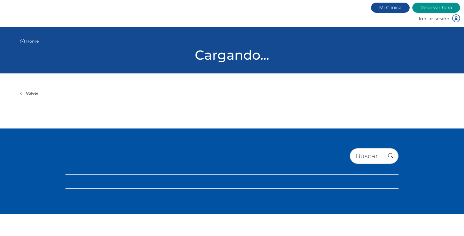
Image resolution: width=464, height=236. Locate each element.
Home (32, 41)
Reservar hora (436, 7)
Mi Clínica (390, 7)
